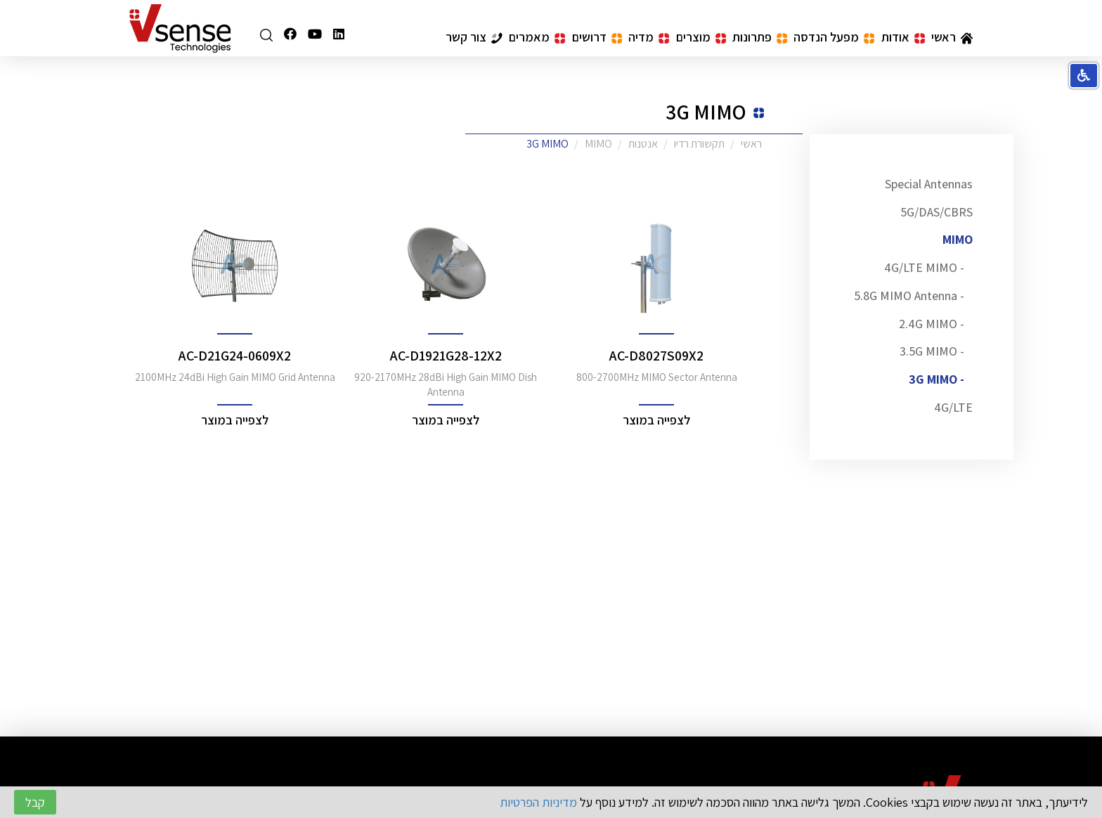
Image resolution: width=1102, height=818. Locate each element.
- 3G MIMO (936, 379)
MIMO (957, 239)
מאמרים (537, 37)
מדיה (648, 37)
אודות (903, 37)
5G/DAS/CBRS (936, 212)
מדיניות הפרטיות (538, 802)
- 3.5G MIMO (932, 351)
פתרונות (759, 37)
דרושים (597, 37)
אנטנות (643, 143)
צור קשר (474, 37)
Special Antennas (929, 184)
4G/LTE (953, 407)
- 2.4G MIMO (931, 324)
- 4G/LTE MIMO (924, 267)
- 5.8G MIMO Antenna (909, 295)
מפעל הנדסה (833, 37)
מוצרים (701, 37)
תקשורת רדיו (699, 143)
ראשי (952, 37)
